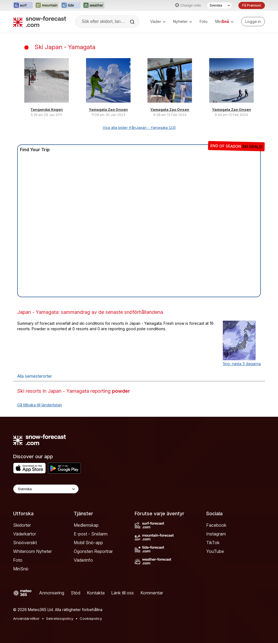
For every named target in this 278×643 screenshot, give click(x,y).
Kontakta (96, 593)
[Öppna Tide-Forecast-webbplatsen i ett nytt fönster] (71, 5)
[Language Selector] (46, 488)
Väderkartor (24, 534)
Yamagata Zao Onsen (108, 109)
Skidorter (22, 525)
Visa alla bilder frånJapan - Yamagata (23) (139, 127)
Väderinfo (83, 560)
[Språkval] (219, 5)
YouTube (215, 551)
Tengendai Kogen (46, 109)
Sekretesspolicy (59, 618)
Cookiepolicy (91, 618)
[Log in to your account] (253, 21)
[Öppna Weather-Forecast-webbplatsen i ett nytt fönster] (93, 5)
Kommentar (151, 593)
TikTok (213, 542)
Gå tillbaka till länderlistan (39, 405)
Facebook (216, 525)
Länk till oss (122, 593)
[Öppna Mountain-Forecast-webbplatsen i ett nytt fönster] (47, 5)
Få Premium (251, 5)
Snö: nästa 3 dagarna (242, 363)
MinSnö (20, 568)
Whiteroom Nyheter (32, 551)
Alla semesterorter (34, 376)
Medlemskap (86, 525)
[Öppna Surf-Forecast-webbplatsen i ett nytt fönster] (23, 5)
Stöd (75, 593)
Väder (157, 21)
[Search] (132, 22)
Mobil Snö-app (88, 542)
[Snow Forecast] (39, 21)
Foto (204, 21)
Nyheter (182, 21)
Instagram (216, 534)
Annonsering (51, 593)
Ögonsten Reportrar (93, 551)
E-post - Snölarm (91, 534)
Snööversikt (25, 542)
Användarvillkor (26, 618)
